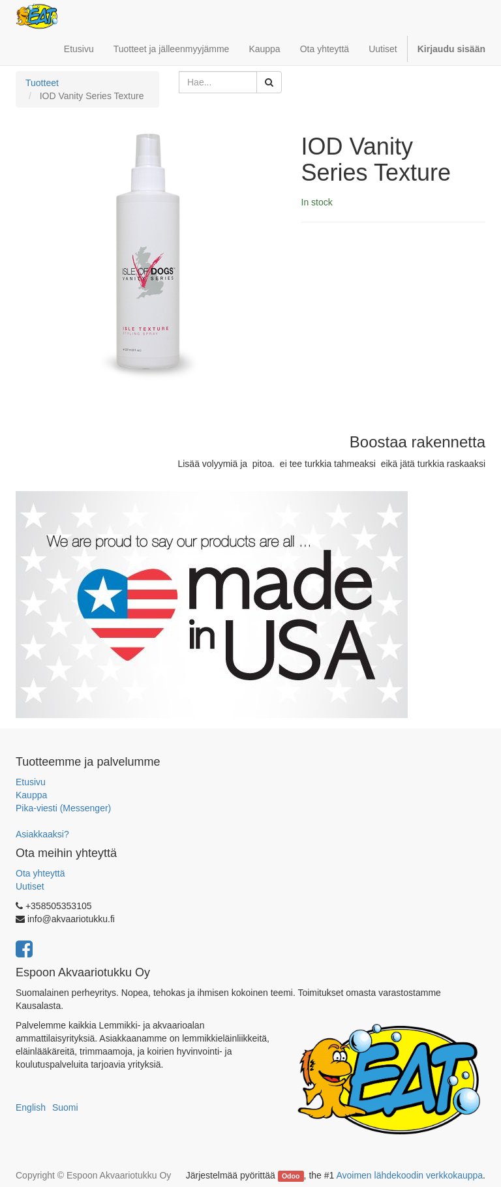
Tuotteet (42, 83)
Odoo (290, 1176)
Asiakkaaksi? (42, 834)
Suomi (65, 1107)
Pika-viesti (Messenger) (63, 808)
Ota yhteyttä (40, 873)
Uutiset (30, 886)
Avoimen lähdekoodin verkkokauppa (409, 1175)
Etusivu (31, 782)
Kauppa (31, 795)
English (31, 1107)
